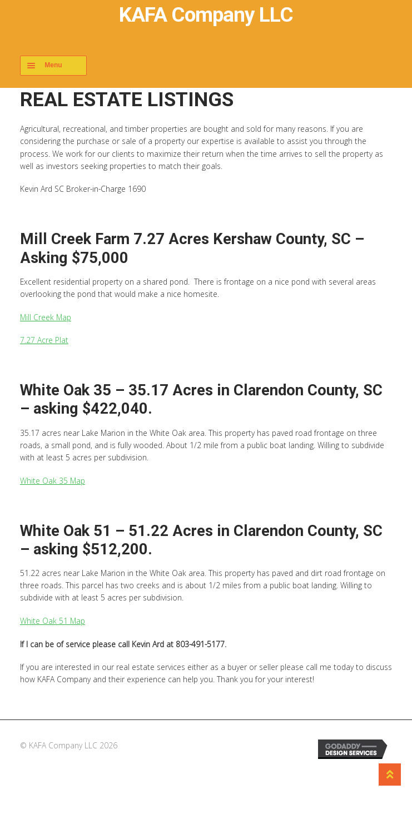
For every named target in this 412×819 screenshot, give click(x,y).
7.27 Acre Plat (44, 340)
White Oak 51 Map (52, 621)
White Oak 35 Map (52, 480)
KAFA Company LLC (206, 15)
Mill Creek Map (45, 317)
